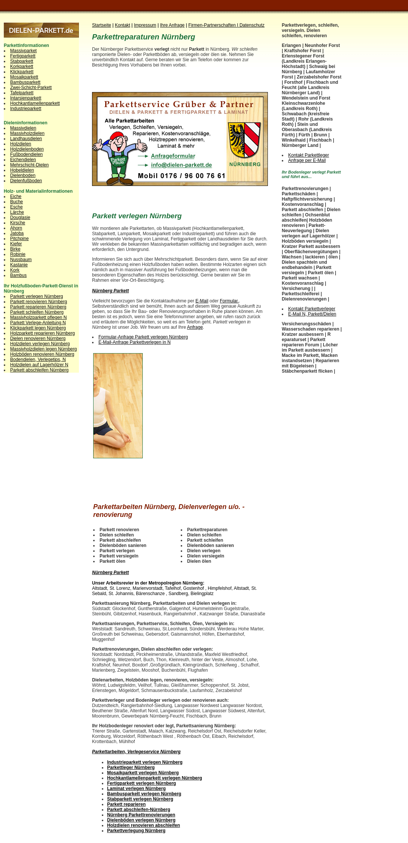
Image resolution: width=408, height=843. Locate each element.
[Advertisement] (180, 85)
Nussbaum (21, 259)
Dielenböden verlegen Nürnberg (141, 820)
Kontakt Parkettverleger (311, 308)
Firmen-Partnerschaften (212, 25)
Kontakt (122, 25)
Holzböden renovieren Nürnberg (42, 354)
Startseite (101, 25)
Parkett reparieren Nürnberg (38, 307)
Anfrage (195, 327)
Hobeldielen (22, 170)
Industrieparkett (25, 108)
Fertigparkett (22, 56)
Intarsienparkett (25, 98)
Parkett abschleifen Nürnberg (39, 370)
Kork (15, 270)
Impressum (145, 25)
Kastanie (19, 264)
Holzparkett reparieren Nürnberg (42, 333)
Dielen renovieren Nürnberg (37, 338)
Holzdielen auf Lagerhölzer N (39, 364)
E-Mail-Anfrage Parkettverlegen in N (134, 342)
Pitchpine (19, 238)
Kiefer (16, 243)
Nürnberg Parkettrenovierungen (141, 814)
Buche (16, 201)
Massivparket (23, 50)
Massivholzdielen (27, 133)
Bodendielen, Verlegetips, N (38, 359)
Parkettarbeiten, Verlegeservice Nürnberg (136, 751)
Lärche (17, 212)
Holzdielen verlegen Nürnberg (40, 343)
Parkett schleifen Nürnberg (36, 312)
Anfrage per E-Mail (307, 160)
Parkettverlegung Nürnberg (136, 830)
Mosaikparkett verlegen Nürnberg (143, 772)
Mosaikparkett (24, 77)
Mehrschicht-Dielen (29, 165)
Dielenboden (22, 175)
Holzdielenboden (27, 149)
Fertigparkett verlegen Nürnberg (141, 783)
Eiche (15, 196)
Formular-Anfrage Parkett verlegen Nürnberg (143, 337)
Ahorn (16, 228)
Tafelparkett (21, 92)
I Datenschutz (250, 25)
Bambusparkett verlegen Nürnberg (144, 793)
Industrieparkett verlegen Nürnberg (145, 762)
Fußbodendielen (26, 154)
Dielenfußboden (26, 180)
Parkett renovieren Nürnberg (38, 301)
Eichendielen (23, 159)
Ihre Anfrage (172, 25)
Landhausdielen (26, 138)
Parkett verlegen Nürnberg (36, 296)
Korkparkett (21, 66)
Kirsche (17, 222)
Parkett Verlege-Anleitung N (38, 322)
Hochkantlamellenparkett (35, 103)
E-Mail (201, 301)
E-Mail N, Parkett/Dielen (312, 314)
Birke (15, 249)
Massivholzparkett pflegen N (38, 317)
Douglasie (20, 217)
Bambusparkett (25, 82)
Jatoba (17, 233)
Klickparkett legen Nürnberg (38, 328)
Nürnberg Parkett (110, 290)
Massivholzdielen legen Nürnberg (43, 349)
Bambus (18, 275)
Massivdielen (23, 128)
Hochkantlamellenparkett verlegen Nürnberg (154, 778)
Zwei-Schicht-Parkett (31, 87)
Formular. (229, 301)
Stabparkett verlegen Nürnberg (140, 799)
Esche (16, 207)
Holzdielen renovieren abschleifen (143, 825)
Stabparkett (21, 61)
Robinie (18, 254)
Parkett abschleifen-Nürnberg (138, 809)
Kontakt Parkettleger (308, 155)
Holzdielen (20, 144)
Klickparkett (21, 71)
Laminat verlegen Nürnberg (136, 788)
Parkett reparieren (126, 804)
